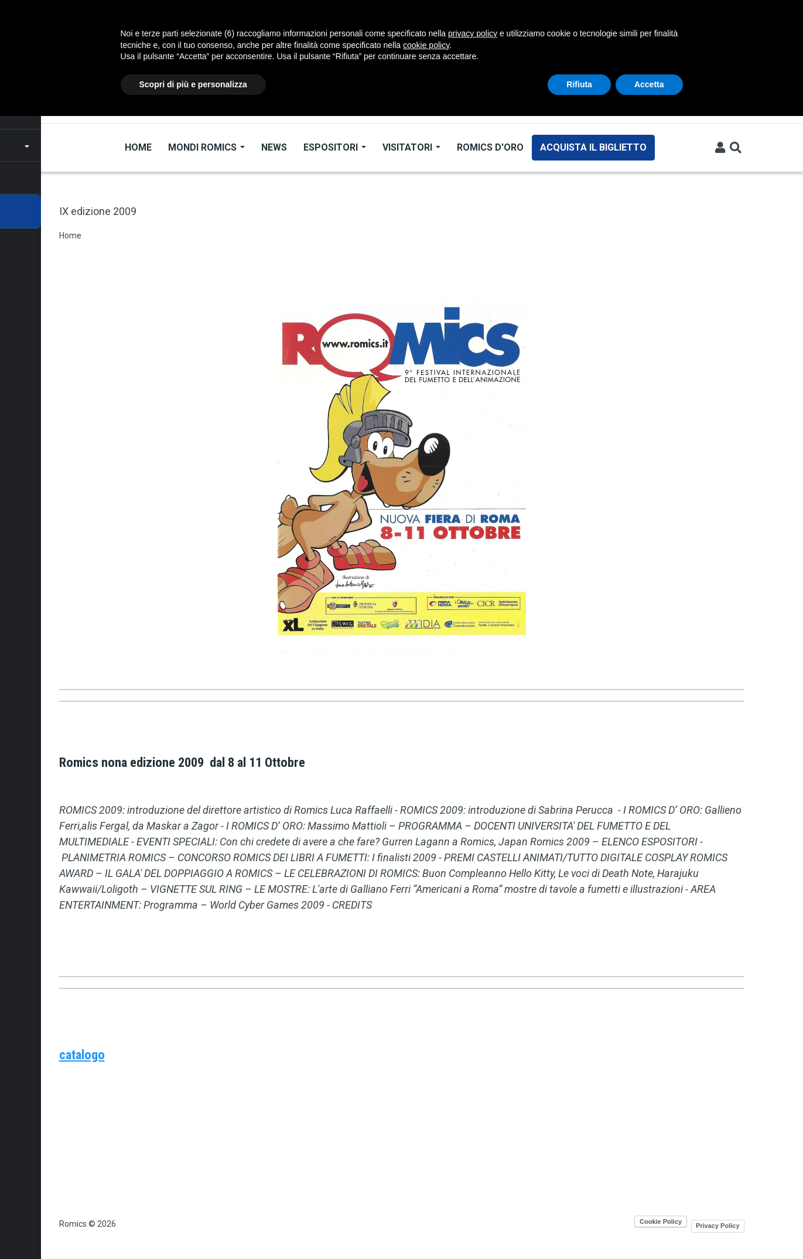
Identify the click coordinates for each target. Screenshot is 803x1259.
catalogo (82, 1054)
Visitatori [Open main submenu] (411, 147)
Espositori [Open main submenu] (334, 147)
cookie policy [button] (426, 45)
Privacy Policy (718, 1225)
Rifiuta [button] (579, 84)
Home (137, 147)
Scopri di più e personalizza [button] (193, 84)
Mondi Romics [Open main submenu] (206, 147)
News (273, 147)
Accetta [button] (649, 84)
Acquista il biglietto (592, 147)
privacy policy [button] (472, 33)
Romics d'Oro (489, 147)
